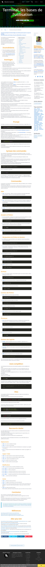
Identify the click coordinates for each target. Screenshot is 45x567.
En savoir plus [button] (23, 566)
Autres (21, 59)
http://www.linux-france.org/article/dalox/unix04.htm (10, 523)
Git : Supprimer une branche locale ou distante (39, 94)
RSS (40, 135)
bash (28, 20)
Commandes (21, 44)
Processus (4, 318)
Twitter (28, 558)
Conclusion (20, 60)
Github (28, 563)
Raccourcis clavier (21, 55)
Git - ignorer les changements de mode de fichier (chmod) (38, 97)
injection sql (36, 115)
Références (20, 61)
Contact (41, 1)
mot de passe (40, 117)
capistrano (41, 129)
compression (40, 120)
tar (40, 122)
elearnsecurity (36, 122)
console (17, 20)
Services (36, 1)
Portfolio (27, 1)
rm (42, 116)
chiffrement (36, 123)
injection (41, 123)
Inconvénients (21, 39)
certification (36, 121)
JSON (35, 137)
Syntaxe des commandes (22, 43)
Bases (20, 41)
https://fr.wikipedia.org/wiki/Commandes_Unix (9, 525)
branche (42, 114)
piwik (35, 129)
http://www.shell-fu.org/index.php (7, 533)
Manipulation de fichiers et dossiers (25, 47)
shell (25, 20)
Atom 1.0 (36, 135)
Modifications (22, 58)
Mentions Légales (39, 558)
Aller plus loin (21, 62)
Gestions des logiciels (7, 339)
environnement (37, 114)
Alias (19, 54)
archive (35, 120)
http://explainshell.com (5, 529)
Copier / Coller (22, 57)
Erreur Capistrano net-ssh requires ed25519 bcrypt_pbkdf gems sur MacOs (38, 89)
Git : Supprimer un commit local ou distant (39, 86)
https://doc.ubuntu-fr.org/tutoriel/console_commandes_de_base (12, 515)
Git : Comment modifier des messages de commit (38, 83)
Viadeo (28, 561)
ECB (39, 125)
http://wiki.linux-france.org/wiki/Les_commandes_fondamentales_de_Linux (14, 521)
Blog (32, 1)
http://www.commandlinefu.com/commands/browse (10, 531)
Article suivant (21, 545)
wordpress (36, 112)
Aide (20, 45)
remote (41, 111)
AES (41, 125)
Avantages (20, 40)
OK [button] (41, 565)
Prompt (20, 42)
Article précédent (13, 545)
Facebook (28, 557)
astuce (38, 111)
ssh (34, 130)
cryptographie (38, 124)
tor (37, 130)
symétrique (36, 125)
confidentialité (37, 113)
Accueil (23, 1)
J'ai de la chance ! (37, 103)
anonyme (35, 117)
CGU (38, 560)
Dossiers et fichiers (22, 46)
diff (37, 129)
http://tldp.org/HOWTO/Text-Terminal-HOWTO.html (10, 513)
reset (40, 115)
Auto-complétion (16, 364)
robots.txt (36, 128)
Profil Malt (28, 555)
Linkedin (28, 560)
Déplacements (22, 56)
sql (34, 124)
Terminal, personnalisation (8, 506)
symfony (35, 116)
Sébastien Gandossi (39, 43)
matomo (40, 128)
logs (41, 113)
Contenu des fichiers (7, 292)
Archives (21, 48)
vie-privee (39, 116)
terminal (21, 20)
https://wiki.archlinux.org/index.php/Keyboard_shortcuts (11, 514)
